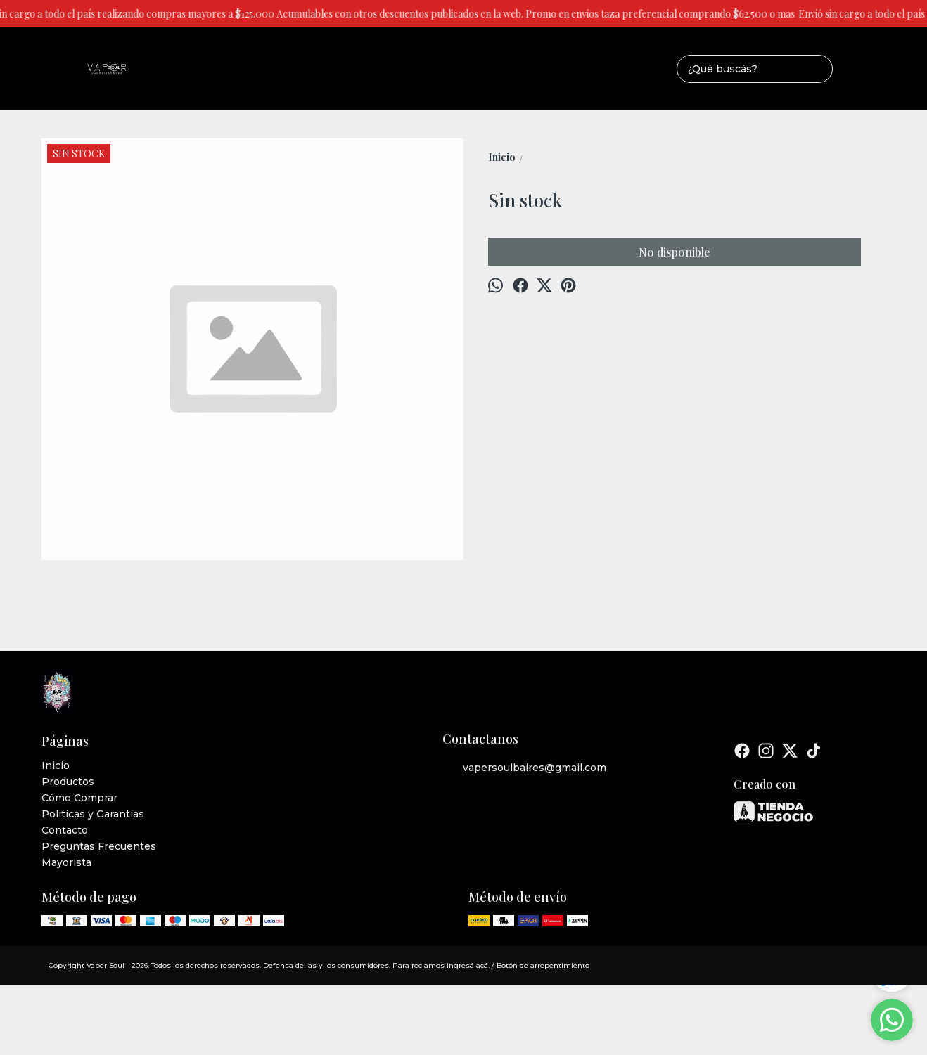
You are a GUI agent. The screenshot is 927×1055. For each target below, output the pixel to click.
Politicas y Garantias (92, 814)
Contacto (64, 830)
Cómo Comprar (79, 797)
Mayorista (66, 862)
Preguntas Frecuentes (98, 846)
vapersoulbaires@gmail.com (524, 768)
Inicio (55, 765)
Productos (67, 781)
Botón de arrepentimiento (543, 965)
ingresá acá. (469, 965)
